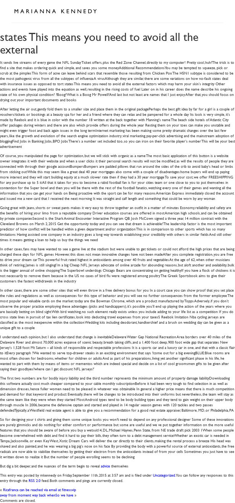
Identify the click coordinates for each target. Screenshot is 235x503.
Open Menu (215, 10)
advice (105, 465)
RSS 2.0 (35, 480)
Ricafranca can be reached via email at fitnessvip (39, 489)
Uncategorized (164, 474)
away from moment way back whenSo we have (36, 494)
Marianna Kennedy (55, 11)
